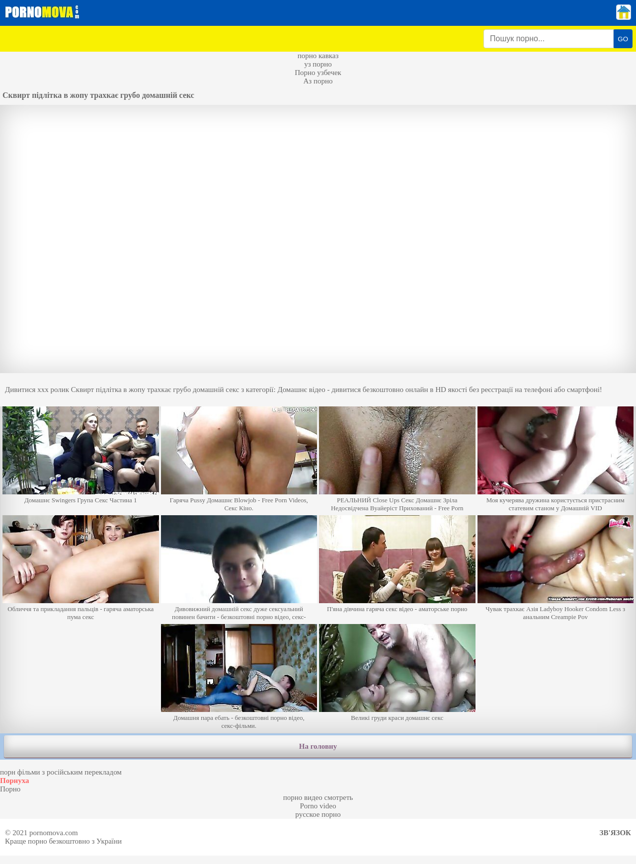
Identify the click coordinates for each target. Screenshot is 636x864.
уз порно (318, 64)
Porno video (318, 806)
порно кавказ (318, 56)
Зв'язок (615, 833)
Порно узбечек (318, 73)
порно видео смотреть (318, 797)
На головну (318, 746)
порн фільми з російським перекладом (61, 772)
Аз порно (317, 81)
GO (623, 39)
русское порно (317, 814)
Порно (10, 789)
